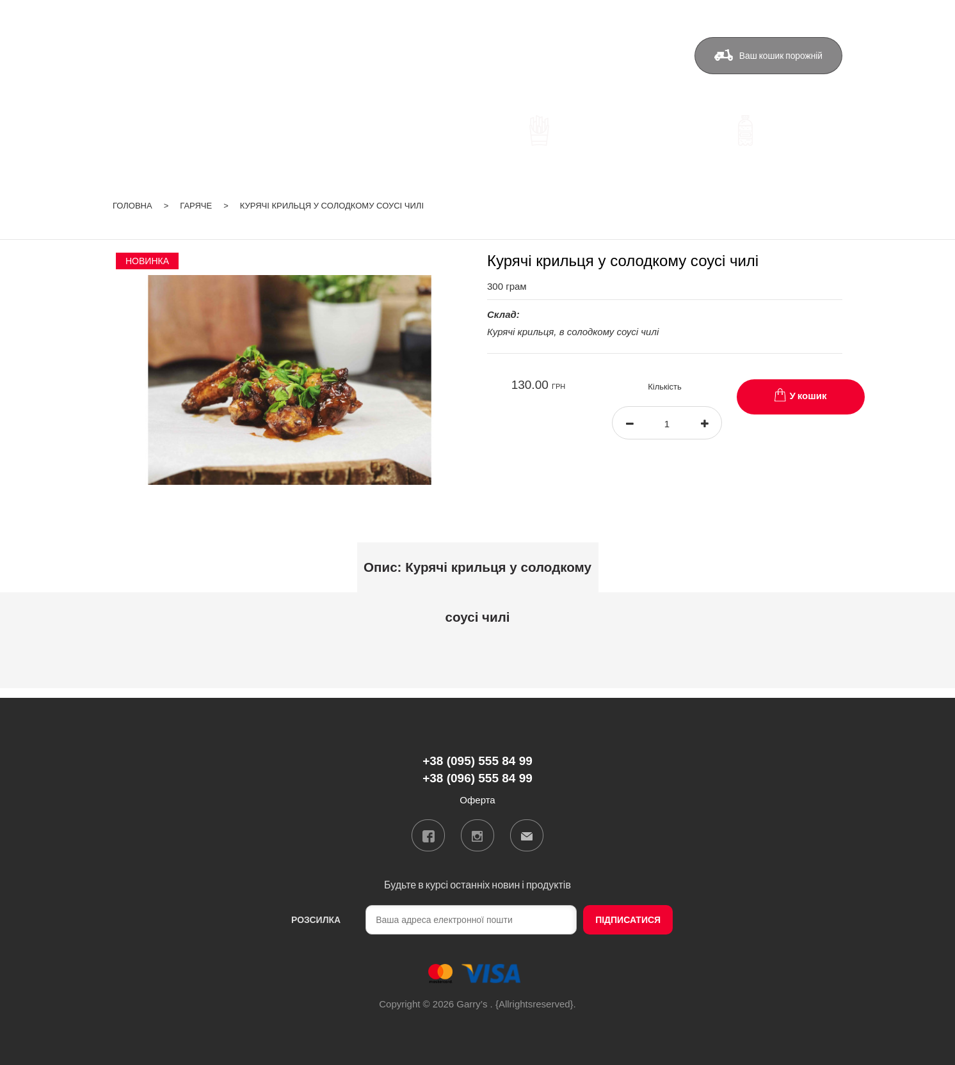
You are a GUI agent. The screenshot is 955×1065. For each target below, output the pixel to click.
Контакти (572, 55)
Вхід (833, 15)
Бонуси (511, 55)
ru (803, 15)
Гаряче (196, 205)
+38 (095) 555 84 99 (331, 57)
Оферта (636, 55)
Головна (132, 205)
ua (787, 15)
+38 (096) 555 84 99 (331, 76)
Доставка (448, 55)
